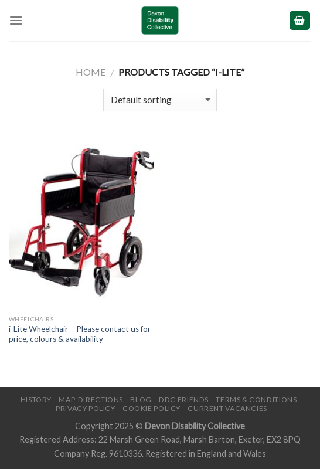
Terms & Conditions (256, 399)
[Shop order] (159, 100)
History (36, 399)
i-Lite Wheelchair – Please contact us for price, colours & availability (80, 334)
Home (90, 71)
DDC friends (184, 399)
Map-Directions (91, 399)
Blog (140, 399)
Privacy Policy (85, 408)
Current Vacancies (227, 408)
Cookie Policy (151, 408)
